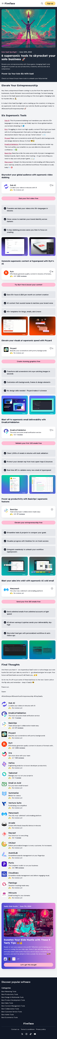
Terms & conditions (28, 1029)
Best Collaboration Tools (10, 1009)
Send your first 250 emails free (28, 602)
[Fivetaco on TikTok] (31, 1034)
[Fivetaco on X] (22, 1034)
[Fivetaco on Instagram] (26, 1034)
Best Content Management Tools (13, 1006)
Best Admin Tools (8, 1015)
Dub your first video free (28, 198)
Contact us (15, 1029)
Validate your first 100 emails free (28, 443)
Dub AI (7, 121)
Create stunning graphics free (28, 361)
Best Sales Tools (7, 1003)
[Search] (42, 3)
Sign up (50, 3)
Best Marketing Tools (9, 991)
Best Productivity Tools (10, 994)
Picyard (7, 138)
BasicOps (8, 153)
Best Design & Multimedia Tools (13, 997)
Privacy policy (41, 1029)
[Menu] (3, 3)
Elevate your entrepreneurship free (28, 523)
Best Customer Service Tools (12, 1012)
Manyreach (9, 162)
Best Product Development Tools (13, 1000)
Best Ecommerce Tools (10, 1017)
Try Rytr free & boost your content (28, 285)
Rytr (6, 129)
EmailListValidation (11, 144)
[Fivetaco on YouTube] (35, 1034)
